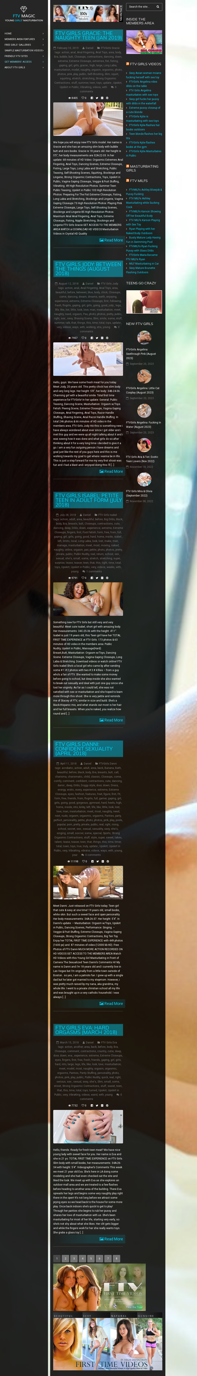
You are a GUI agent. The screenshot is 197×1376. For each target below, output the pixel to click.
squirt (114, 74)
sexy (70, 318)
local (74, 541)
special (97, 833)
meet (117, 309)
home (100, 536)
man (92, 309)
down (118, 56)
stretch (76, 78)
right (57, 318)
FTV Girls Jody (109, 283)
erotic (70, 789)
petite (93, 549)
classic (95, 776)
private (60, 554)
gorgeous (82, 802)
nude (65, 815)
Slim (107, 74)
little (73, 309)
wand (94, 1094)
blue (90, 292)
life (57, 309)
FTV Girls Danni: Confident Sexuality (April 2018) (84, 748)
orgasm (96, 69)
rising (115, 824)
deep (67, 528)
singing (61, 833)
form (100, 532)
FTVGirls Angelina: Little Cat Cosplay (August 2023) (142, 390)
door (99, 785)
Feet (99, 794)
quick (104, 1077)
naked (115, 545)
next (57, 815)
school (109, 554)
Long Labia (110, 65)
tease (69, 562)
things (81, 322)
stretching (88, 78)
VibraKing (85, 87)
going (96, 305)
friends (72, 798)
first (106, 301)
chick (104, 292)
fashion (79, 794)
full (119, 532)
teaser (78, 562)
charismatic (75, 776)
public (82, 74)
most (96, 545)
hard (93, 536)
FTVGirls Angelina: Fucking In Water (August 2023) (143, 424)
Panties (109, 815)
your (74, 854)
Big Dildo (109, 519)
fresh (58, 305)
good (104, 305)
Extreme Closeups (80, 61)
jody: (111, 305)
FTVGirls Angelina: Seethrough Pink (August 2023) (141, 354)
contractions (95, 56)
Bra (56, 56)
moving (105, 545)
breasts (72, 523)
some (111, 318)
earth (102, 296)
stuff (74, 82)
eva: (70, 1055)
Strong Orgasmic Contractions (80, 1086)
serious (61, 1081)
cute (117, 523)
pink (69, 74)
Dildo (75, 528)
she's (68, 558)
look (79, 309)
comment (68, 781)
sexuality (97, 828)
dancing (109, 56)
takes (118, 837)
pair (86, 549)
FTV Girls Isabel (107, 514)
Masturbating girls (142, 168)
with (104, 87)
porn (69, 824)
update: (107, 82)
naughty (85, 69)
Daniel (89, 48)
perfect (58, 820)
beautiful (61, 292)
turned (93, 1090)
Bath (118, 768)
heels (111, 802)
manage (62, 545)
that (73, 322)
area (111, 52)
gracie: (84, 65)
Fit (119, 794)
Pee (85, 314)
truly (85, 846)
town (66, 846)
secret (71, 828)
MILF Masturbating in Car (144, 263)
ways (75, 327)
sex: (63, 318)
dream (83, 296)
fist (107, 61)
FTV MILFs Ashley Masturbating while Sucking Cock (142, 203)
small (76, 558)
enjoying (111, 296)
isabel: (118, 536)
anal (73, 52)
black (119, 519)
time (95, 322)
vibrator (85, 850)
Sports (107, 833)
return (100, 554)
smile (103, 318)
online (68, 549)
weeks (111, 567)
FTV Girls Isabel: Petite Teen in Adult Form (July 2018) (88, 500)
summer (83, 82)
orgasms (98, 815)
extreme (63, 61)
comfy (57, 781)
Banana (109, 768)
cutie (111, 1051)
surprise (60, 562)
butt (71, 56)
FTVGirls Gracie (110, 48)
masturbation (62, 69)
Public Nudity (81, 554)
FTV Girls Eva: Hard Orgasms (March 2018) (86, 1030)
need (68, 314)
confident (81, 781)
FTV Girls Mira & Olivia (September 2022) (139, 493)
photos (62, 74)
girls (76, 65)
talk (68, 322)
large (99, 65)
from (113, 532)
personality (70, 820)
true (79, 846)
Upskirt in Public (69, 87)
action (65, 52)
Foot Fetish (89, 532)
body (118, 52)
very (59, 327)
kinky (82, 807)
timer (118, 841)
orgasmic (108, 69)
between (81, 292)
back (100, 768)
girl (70, 65)
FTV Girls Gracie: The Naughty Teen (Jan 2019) (88, 35)
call (116, 772)
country (101, 1051)
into (75, 807)
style (94, 837)
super (116, 558)
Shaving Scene (83, 318)
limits (66, 541)
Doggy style (88, 785)
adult (72, 519)
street (57, 1086)
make (107, 541)
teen (92, 82)
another (78, 1046)
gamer (103, 798)
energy (62, 789)
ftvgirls (67, 305)
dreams (92, 296)
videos (97, 87)
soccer (79, 833)
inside (109, 536)
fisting (114, 61)
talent (58, 841)
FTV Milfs (139, 180)
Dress (114, 785)
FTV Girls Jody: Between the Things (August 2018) (88, 269)
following (115, 301)
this (88, 322)
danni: (61, 785)
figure (107, 794)
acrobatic (67, 768)
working (91, 327)
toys (99, 82)
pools (119, 820)
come (62, 296)
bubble (63, 56)
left (60, 541)
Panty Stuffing (88, 1072)
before (71, 292)
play (75, 74)
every (78, 789)
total (101, 322)
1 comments (94, 571)
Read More (113, 240)
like (62, 309)
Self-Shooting (95, 74)
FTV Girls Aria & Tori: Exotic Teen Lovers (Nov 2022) (142, 459)
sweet (109, 837)
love (86, 309)
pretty (110, 314)
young (106, 327)
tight (104, 562)
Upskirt (117, 82)
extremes (98, 61)
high (92, 65)
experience (61, 301)
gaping (63, 65)
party (118, 815)
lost (101, 541)
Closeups (80, 56)
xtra (99, 327)
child (87, 776)
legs (118, 305)
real (93, 554)
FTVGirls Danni (108, 763)
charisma (61, 776)
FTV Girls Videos (145, 64)
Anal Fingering (85, 52)
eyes (71, 794)
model (75, 69)
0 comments (93, 854)
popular (61, 824)
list (67, 309)
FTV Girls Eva (109, 1042)
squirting (65, 78)
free (106, 532)
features (91, 794)
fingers (71, 532)
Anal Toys (101, 52)
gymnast (94, 802)
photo (118, 69)
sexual (60, 558)
